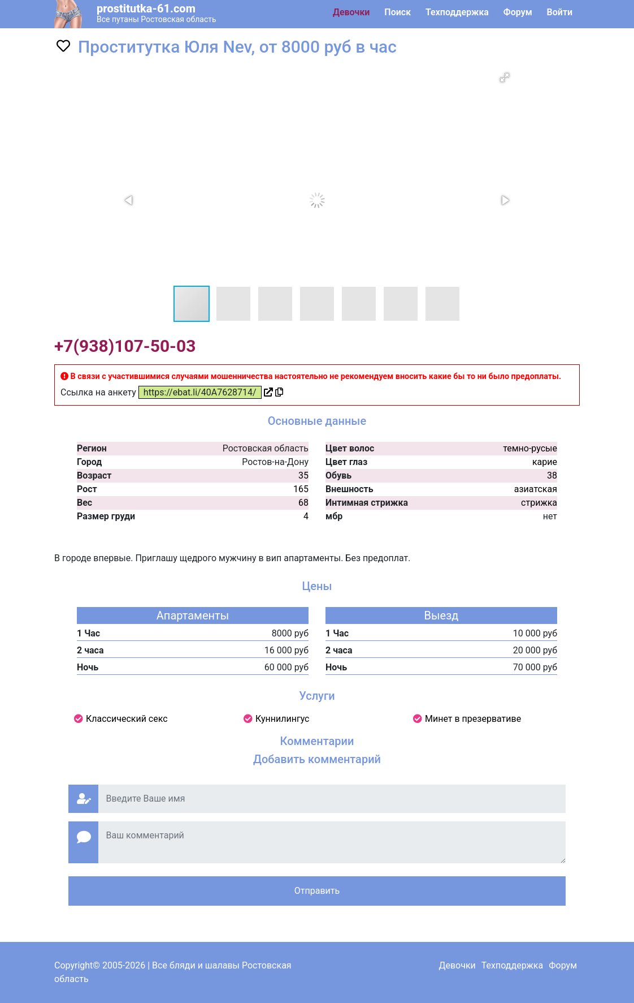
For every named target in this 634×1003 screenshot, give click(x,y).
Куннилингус (282, 718)
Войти (559, 12)
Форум (517, 12)
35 (303, 475)
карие (544, 462)
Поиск (397, 12)
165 (301, 489)
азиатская (535, 489)
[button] (505, 77)
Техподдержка (457, 12)
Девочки (351, 12)
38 (552, 475)
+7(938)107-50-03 (125, 346)
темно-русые (530, 448)
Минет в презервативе (473, 718)
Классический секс (127, 718)
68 (303, 502)
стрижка (539, 502)
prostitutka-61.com (146, 8)
